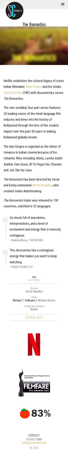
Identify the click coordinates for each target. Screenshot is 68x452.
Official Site (34, 317)
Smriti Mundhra (42, 185)
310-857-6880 (34, 439)
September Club (16, 11)
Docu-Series (34, 280)
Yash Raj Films (13, 93)
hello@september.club (34, 443)
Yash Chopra (34, 87)
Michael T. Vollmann (24, 300)
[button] (62, 4)
